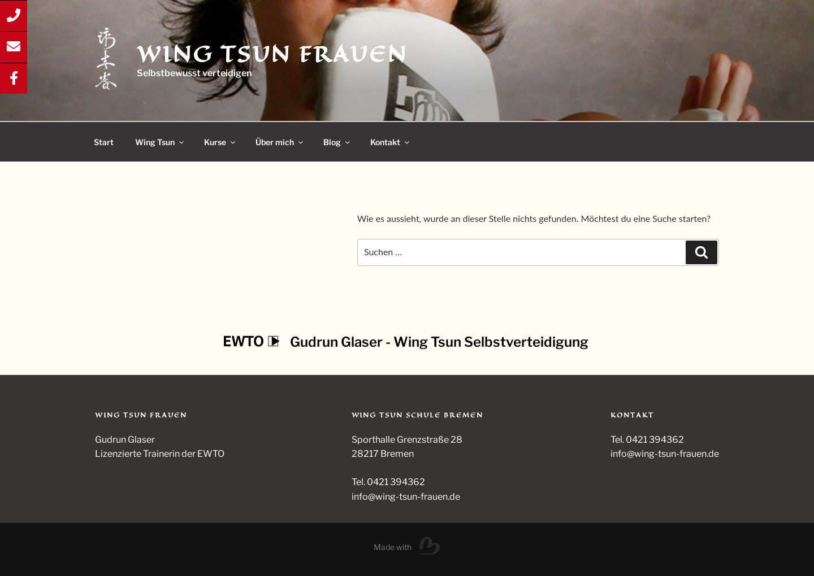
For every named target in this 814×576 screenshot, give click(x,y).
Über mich (280, 142)
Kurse (220, 142)
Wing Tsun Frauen (272, 54)
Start (104, 142)
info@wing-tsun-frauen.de (664, 453)
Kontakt (390, 142)
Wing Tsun (160, 142)
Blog (337, 142)
